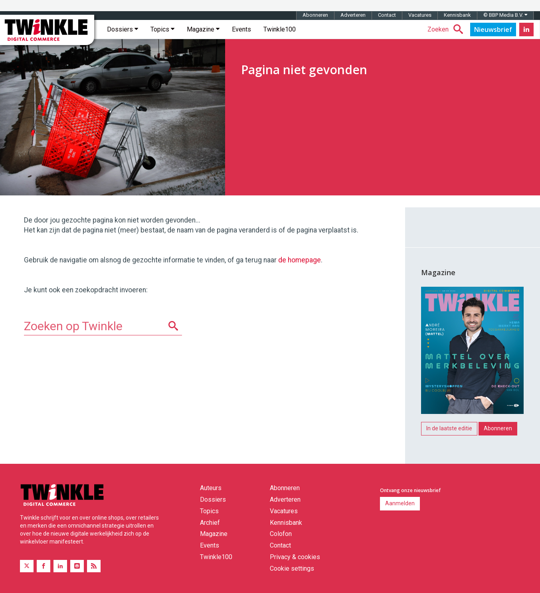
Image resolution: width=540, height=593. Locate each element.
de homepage (299, 260)
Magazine (203, 29)
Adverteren (353, 15)
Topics (162, 29)
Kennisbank (457, 15)
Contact (387, 15)
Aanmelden (400, 503)
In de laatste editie (449, 428)
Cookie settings (292, 568)
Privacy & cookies (295, 557)
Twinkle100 (279, 29)
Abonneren (315, 15)
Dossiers (122, 29)
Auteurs (211, 488)
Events (241, 29)
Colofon (281, 534)
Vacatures (419, 15)
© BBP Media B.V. (505, 15)
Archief (210, 522)
